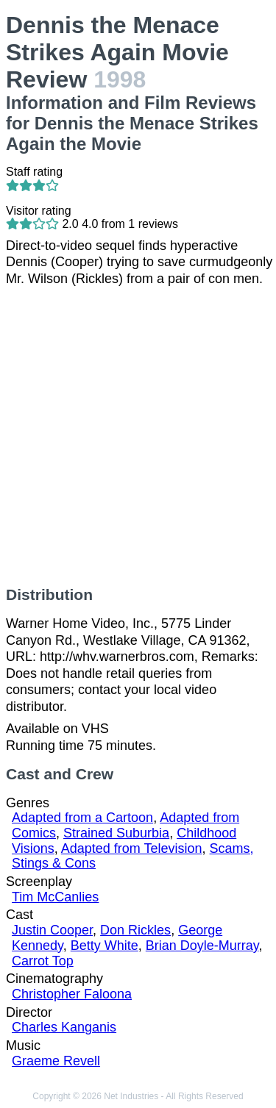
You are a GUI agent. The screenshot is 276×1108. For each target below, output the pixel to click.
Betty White (104, 945)
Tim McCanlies (55, 897)
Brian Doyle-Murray (202, 945)
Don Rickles (135, 930)
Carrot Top (43, 961)
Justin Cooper (52, 930)
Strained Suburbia (116, 833)
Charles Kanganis (64, 1027)
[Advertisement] (138, 436)
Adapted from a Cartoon (82, 817)
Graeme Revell (56, 1061)
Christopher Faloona (72, 994)
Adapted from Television (131, 848)
